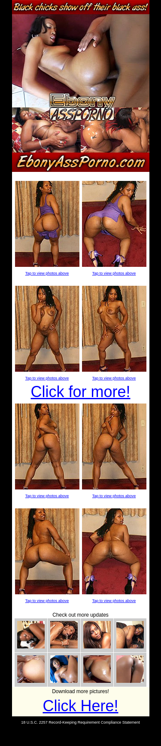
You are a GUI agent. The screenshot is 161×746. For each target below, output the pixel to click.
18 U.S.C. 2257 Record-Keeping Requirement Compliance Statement (80, 722)
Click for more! (80, 392)
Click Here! (80, 706)
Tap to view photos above (47, 273)
